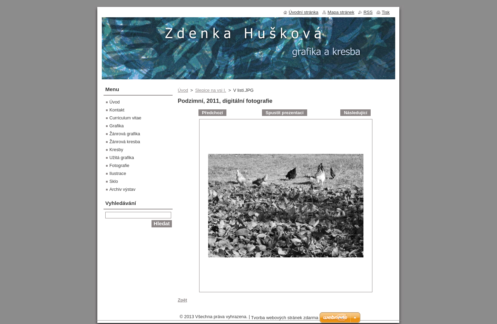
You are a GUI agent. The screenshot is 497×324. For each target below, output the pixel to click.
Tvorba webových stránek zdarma (284, 317)
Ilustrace (117, 173)
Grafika (116, 125)
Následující (355, 112)
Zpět (182, 300)
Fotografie (119, 165)
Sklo (113, 181)
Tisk (386, 12)
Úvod (183, 90)
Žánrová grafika (124, 133)
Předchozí (212, 112)
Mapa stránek (341, 12)
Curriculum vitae (125, 117)
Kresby (116, 149)
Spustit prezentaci (284, 112)
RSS (367, 12)
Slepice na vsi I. (210, 90)
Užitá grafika (121, 157)
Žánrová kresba (124, 141)
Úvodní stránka (303, 12)
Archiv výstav (122, 189)
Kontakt (116, 109)
